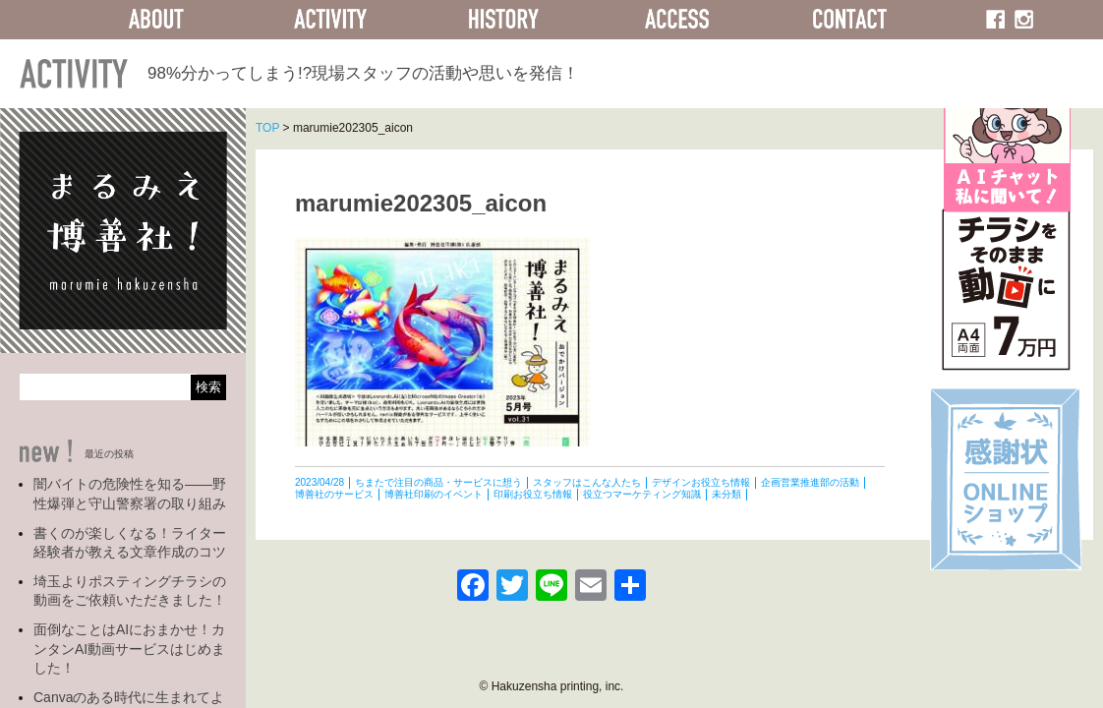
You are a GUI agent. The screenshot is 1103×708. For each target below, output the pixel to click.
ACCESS (676, 19)
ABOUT (156, 19)
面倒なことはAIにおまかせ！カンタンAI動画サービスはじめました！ (129, 648)
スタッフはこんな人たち (587, 482)
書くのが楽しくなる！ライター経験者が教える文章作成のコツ (129, 542)
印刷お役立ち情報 (532, 494)
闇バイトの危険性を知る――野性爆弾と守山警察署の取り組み (129, 493)
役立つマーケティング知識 (642, 494)
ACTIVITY (329, 19)
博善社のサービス (334, 494)
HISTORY (503, 19)
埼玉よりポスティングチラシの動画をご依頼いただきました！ (129, 591)
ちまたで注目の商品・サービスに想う (438, 482)
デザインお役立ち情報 (701, 482)
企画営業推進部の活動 (810, 482)
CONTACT (850, 19)
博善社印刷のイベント (433, 494)
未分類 (726, 494)
